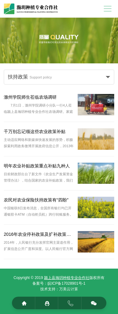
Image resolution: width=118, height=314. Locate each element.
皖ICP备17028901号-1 (66, 283)
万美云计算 (68, 289)
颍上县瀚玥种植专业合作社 (66, 278)
